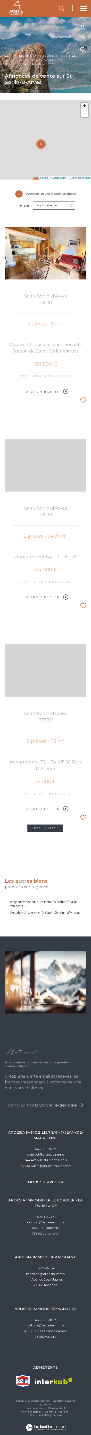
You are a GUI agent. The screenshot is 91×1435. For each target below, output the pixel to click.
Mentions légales (31, 1411)
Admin (49, 1411)
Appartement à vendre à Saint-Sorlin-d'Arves (44, 904)
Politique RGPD (39, 1415)
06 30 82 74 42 (45, 1217)
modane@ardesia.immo (45, 1274)
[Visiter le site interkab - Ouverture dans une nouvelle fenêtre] (54, 1381)
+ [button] (84, 106)
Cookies (57, 1415)
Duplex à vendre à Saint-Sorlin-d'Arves (45, 912)
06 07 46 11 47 (45, 1268)
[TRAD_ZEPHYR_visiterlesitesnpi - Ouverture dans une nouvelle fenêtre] (23, 1381)
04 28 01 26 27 (45, 1149)
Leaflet (44, 177)
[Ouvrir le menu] (83, 8)
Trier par (22, 205)
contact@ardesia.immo (45, 1154)
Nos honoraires (35, 1408)
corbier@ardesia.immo (45, 1222)
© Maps (58, 177)
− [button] (84, 113)
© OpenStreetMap (79, 177)
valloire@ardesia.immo (45, 1325)
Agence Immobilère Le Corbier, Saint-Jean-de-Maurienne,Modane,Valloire (41, 58)
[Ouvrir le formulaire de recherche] (61, 8)
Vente (10, 64)
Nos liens (63, 1411)
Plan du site (55, 1408)
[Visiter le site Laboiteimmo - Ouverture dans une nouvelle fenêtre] (46, 1424)
